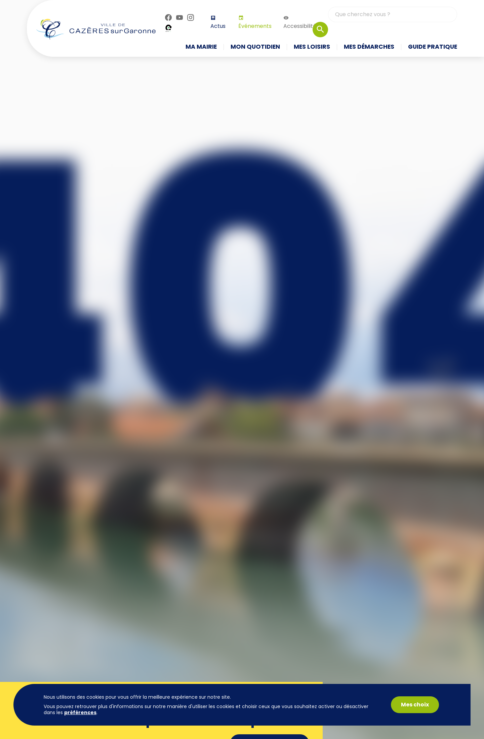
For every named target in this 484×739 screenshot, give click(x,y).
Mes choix (415, 704)
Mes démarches (369, 47)
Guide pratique (432, 47)
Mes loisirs (312, 47)
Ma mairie (201, 47)
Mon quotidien (255, 47)
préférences (80, 712)
